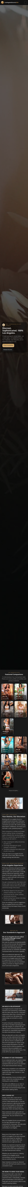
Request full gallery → (14, 790)
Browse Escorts (8, 349)
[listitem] (7, 692)
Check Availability (8, 345)
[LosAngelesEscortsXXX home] (9, 2)
